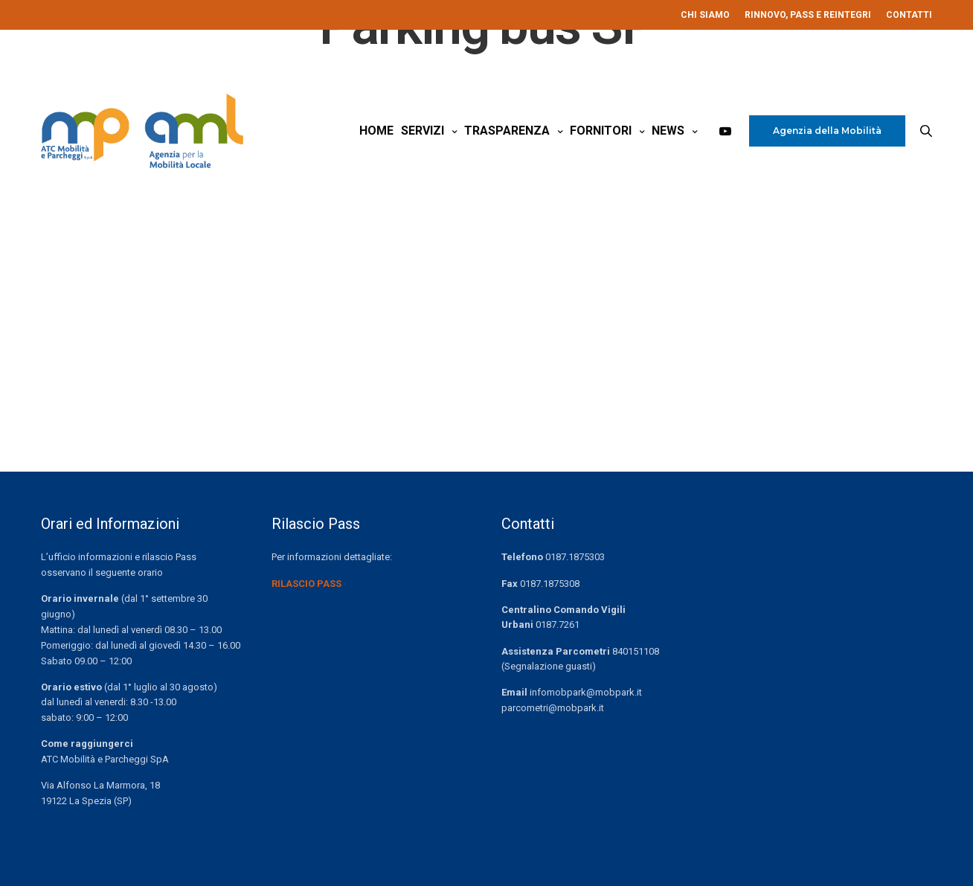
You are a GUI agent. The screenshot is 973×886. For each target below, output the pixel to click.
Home (376, 133)
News (668, 133)
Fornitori (601, 133)
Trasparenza (507, 133)
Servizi (422, 133)
